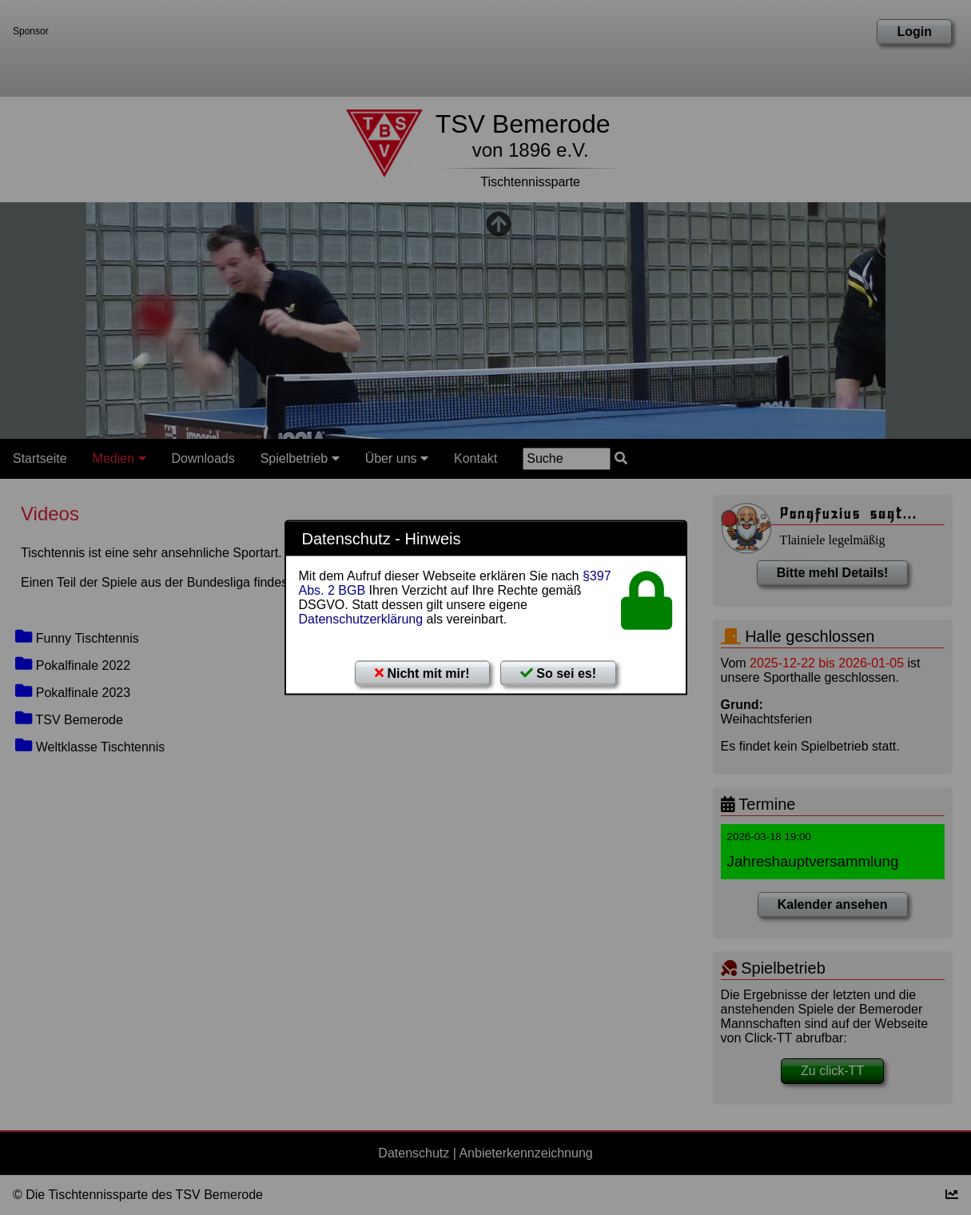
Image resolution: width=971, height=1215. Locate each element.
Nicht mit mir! (422, 673)
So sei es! (558, 673)
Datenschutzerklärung (361, 619)
